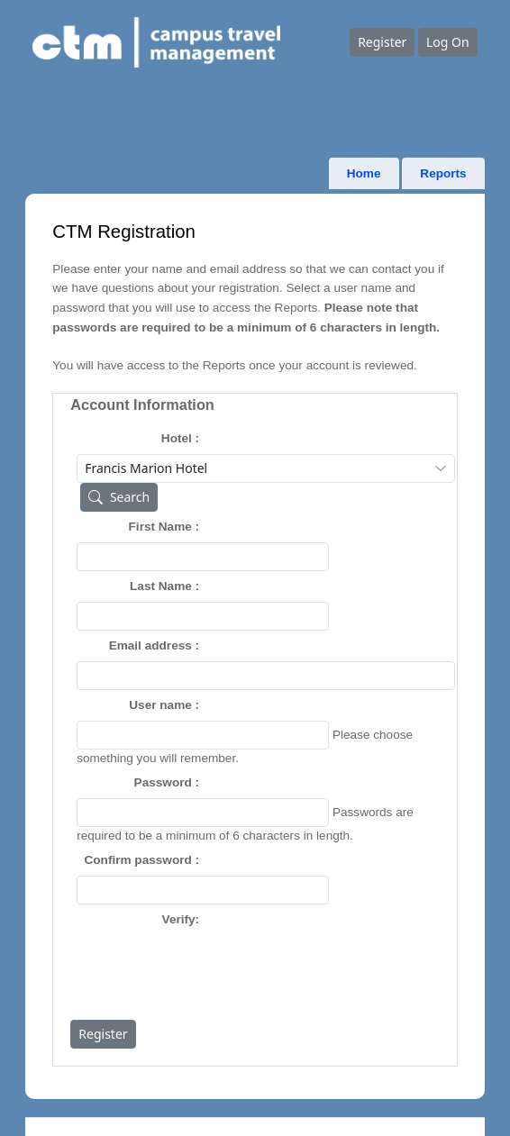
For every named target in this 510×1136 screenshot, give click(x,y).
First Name (160, 526)
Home (364, 173)
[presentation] (214, 970)
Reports (443, 173)
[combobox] (266, 468)
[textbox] (202, 556)
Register (382, 41)
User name (160, 705)
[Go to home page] (191, 42)
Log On (447, 41)
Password (163, 782)
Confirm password (137, 860)
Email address (150, 645)
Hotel (176, 438)
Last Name (161, 586)
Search (115, 496)
